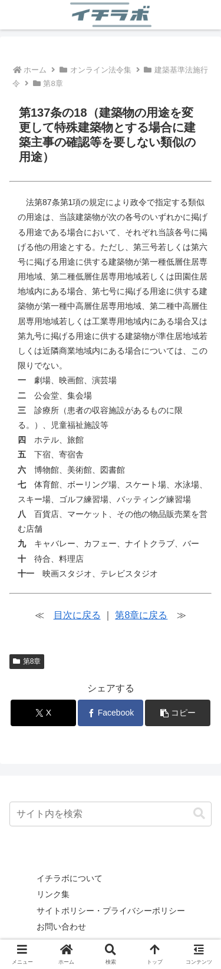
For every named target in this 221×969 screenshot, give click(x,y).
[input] (110, 814)
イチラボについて (70, 878)
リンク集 (53, 894)
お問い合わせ (61, 926)
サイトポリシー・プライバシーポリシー (111, 910)
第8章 (27, 661)
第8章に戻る (141, 615)
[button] (177, 713)
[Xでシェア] (43, 713)
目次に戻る (77, 615)
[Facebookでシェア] (110, 713)
